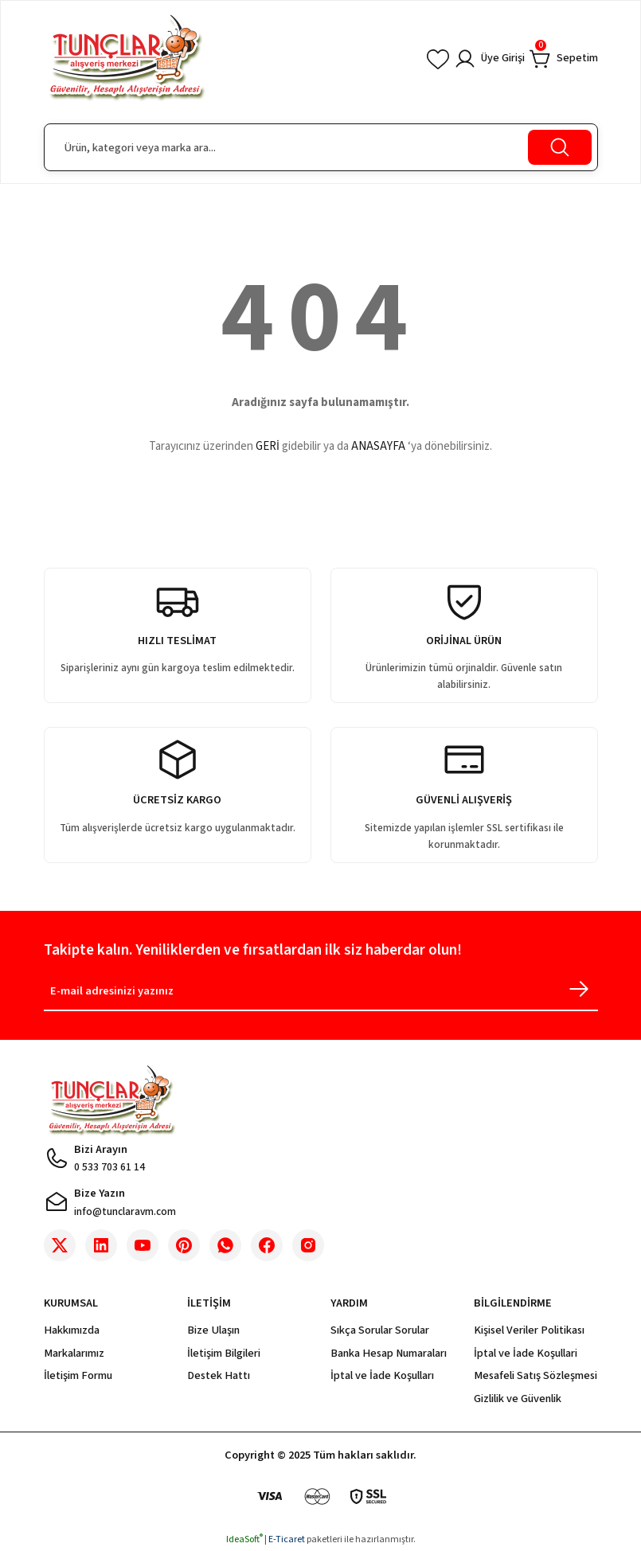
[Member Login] (488, 59)
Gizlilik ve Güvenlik (517, 1398)
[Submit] (579, 989)
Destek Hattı (218, 1375)
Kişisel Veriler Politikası (529, 1330)
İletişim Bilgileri (223, 1353)
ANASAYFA (378, 446)
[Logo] (126, 58)
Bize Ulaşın (213, 1330)
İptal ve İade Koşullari (525, 1353)
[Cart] (564, 59)
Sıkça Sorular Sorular (379, 1330)
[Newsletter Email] (321, 993)
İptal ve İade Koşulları (382, 1375)
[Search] (321, 147)
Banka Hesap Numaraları (388, 1353)
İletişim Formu (78, 1375)
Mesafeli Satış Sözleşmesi (535, 1375)
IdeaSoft (244, 1539)
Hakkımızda (72, 1330)
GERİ (267, 446)
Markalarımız (74, 1353)
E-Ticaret (286, 1539)
